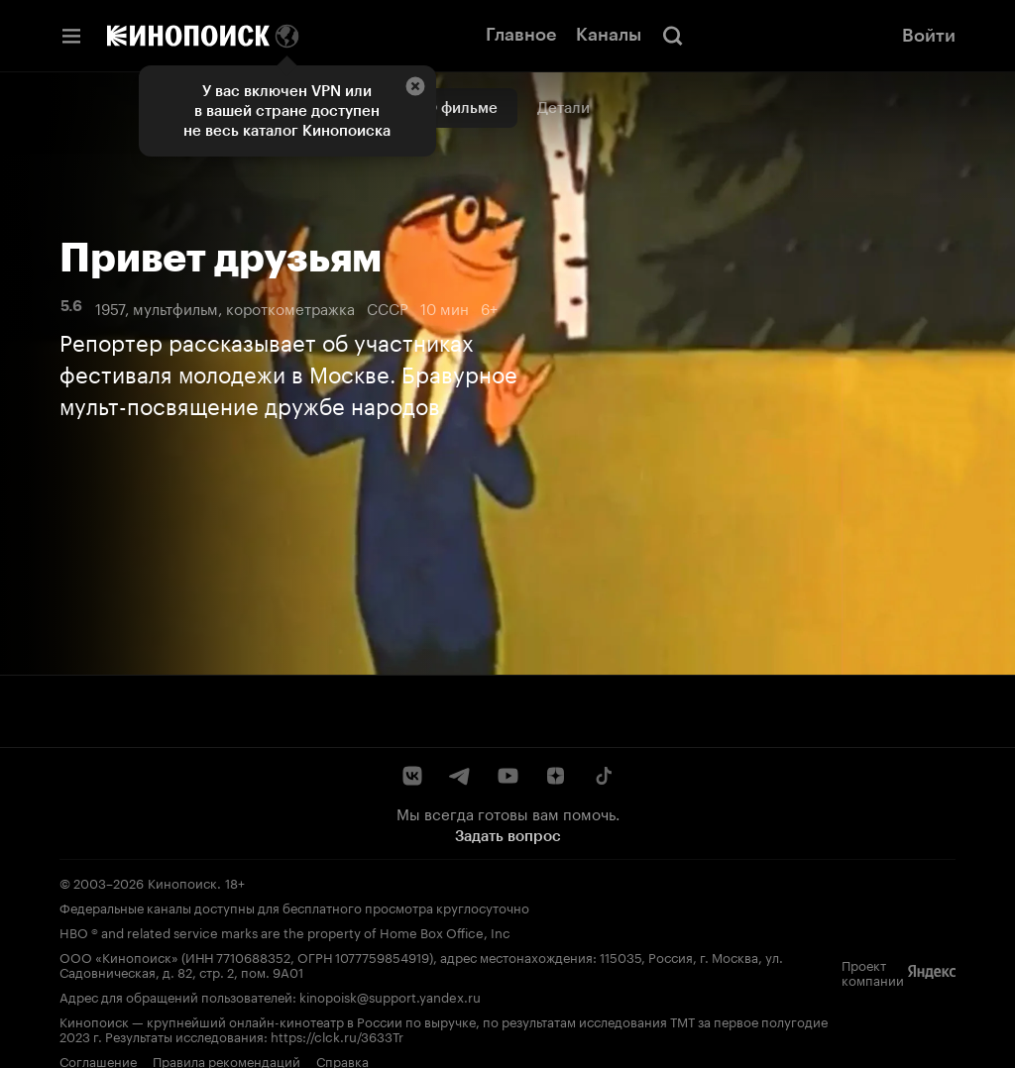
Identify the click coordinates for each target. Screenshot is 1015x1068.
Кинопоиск (182, 882)
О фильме (461, 108)
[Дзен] (555, 776)
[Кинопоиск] (188, 35)
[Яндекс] (932, 972)
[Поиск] (673, 36)
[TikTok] (603, 776)
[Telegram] (460, 776)
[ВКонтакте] (412, 776)
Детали (563, 108)
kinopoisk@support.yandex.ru (390, 996)
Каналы (608, 35)
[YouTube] (507, 776)
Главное (521, 35)
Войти (929, 36)
